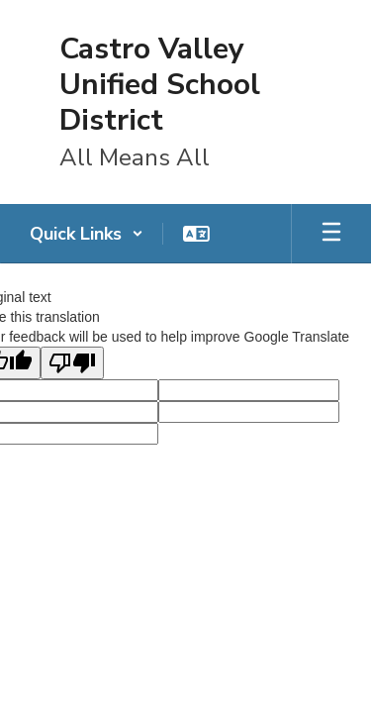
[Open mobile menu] (331, 233)
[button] (86, 233)
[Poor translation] (72, 363)
